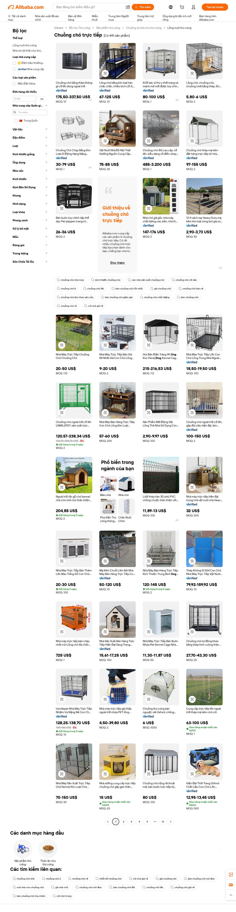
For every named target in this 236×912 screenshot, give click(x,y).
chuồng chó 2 (51, 878)
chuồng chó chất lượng (154, 297)
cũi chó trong (62, 896)
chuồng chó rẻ (67, 306)
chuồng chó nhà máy (70, 280)
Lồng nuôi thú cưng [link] (179, 27)
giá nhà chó (59, 887)
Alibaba (58, 27)
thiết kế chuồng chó (109, 878)
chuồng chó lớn (93, 288)
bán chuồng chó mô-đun (199, 878)
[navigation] (30, 425)
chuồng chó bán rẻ (191, 288)
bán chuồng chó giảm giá (117, 297)
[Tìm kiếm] (143, 7)
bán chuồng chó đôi (122, 887)
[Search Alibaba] (89, 7)
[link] (231, 874)
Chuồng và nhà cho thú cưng (143, 27)
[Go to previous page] (107, 821)
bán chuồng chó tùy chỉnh (29, 896)
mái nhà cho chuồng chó (28, 887)
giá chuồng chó (160, 288)
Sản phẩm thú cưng (108, 27)
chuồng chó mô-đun (89, 887)
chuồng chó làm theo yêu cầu (75, 297)
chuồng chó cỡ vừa (184, 280)
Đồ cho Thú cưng (79, 27)
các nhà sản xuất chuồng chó (146, 280)
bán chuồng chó (187, 297)
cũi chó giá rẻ (93, 306)
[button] (127, 7)
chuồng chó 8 (66, 288)
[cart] (183, 7)
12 (163, 821)
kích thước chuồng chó (105, 280)
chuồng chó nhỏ (23, 878)
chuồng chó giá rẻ (183, 887)
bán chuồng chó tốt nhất (127, 288)
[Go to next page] (170, 821)
